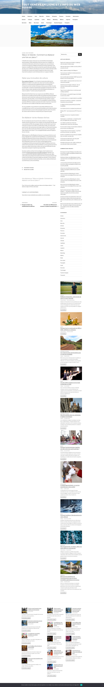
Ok (81, 684)
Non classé (36, 22)
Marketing (55, 19)
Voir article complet (26, 617)
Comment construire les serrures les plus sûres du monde (76, 610)
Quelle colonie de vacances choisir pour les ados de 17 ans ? (58, 652)
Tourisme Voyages (58, 22)
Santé (42, 22)
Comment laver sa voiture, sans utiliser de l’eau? (77, 652)
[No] (102, 685)
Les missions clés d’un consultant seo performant (70, 108)
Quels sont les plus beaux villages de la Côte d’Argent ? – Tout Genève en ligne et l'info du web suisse (70, 191)
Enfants (48, 16)
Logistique (36, 19)
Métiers (61, 19)
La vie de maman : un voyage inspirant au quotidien (71, 98)
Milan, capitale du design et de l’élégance (69, 70)
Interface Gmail (63, 173)
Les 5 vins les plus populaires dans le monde (57, 638)
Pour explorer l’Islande (27, 81)
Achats (23, 16)
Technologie (49, 22)
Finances (61, 16)
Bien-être (41, 16)
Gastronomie (76, 16)
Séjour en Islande (29, 169)
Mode (30, 22)
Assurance (30, 16)
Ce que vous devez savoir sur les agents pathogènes (76, 638)
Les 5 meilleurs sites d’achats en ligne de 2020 (76, 624)
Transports (67, 22)
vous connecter (31, 195)
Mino (32, 52)
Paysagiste (75, 19)
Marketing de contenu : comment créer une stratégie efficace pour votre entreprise (70, 159)
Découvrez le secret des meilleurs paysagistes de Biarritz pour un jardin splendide (71, 153)
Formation (68, 16)
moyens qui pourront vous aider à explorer (36, 152)
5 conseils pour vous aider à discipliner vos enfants (58, 624)
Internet (23, 19)
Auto (36, 16)
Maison (48, 19)
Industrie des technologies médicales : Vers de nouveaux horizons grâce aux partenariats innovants (70, 86)
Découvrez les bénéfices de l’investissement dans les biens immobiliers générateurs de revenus (69, 578)
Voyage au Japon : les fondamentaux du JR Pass (58, 666)
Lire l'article (63, 309)
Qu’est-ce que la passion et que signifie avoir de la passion (58, 610)
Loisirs (43, 19)
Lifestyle (30, 19)
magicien (68, 19)
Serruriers (24, 22)
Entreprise (54, 16)
